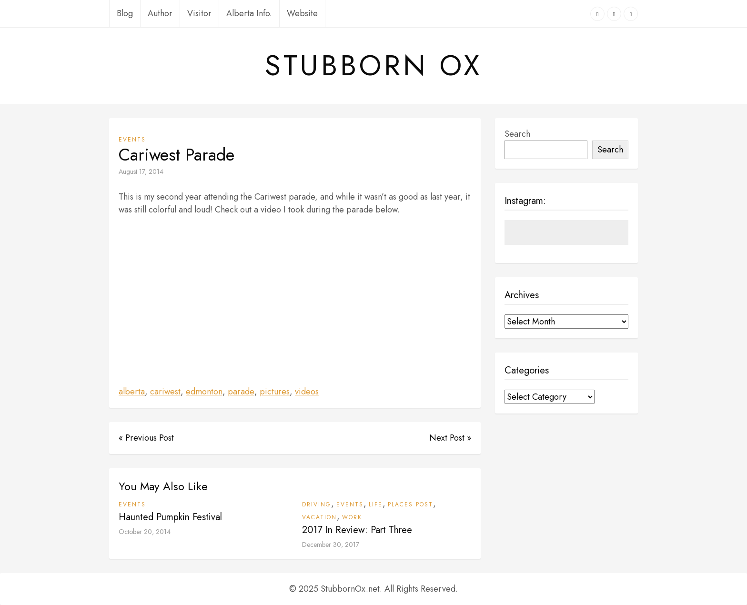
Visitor (199, 13)
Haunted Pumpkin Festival (170, 517)
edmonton (204, 391)
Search (517, 134)
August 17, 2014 (141, 171)
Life (376, 504)
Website (302, 13)
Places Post (410, 504)
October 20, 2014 (145, 531)
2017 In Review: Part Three (357, 530)
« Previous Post (146, 438)
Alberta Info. (249, 13)
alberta (132, 391)
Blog (125, 13)
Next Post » (450, 438)
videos (307, 391)
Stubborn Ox (373, 65)
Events (132, 139)
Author (160, 13)
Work (352, 517)
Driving (316, 504)
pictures (275, 391)
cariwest (165, 391)
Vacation (319, 517)
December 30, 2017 (330, 544)
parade (241, 391)
